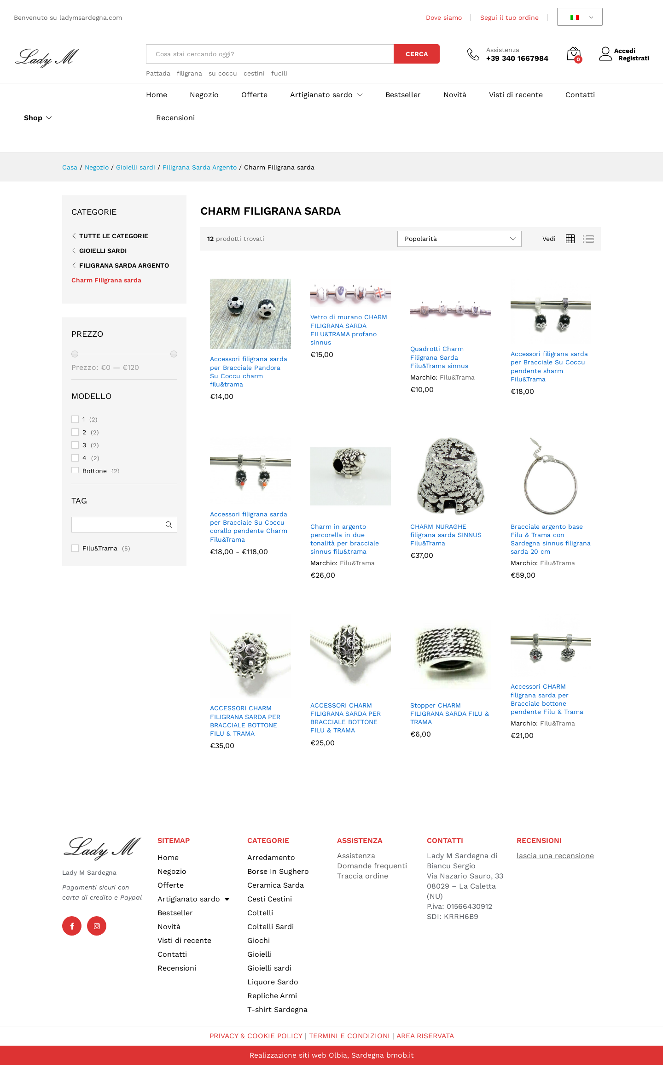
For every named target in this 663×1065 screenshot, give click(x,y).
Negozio (204, 95)
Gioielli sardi (103, 250)
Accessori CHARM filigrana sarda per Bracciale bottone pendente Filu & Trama (547, 699)
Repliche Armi (272, 995)
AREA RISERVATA (427, 1035)
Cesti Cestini (269, 899)
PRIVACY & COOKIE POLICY (252, 1035)
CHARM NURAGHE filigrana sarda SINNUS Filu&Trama (446, 535)
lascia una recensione (555, 855)
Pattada (158, 73)
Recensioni (175, 118)
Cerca (417, 54)
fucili (279, 73)
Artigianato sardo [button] (321, 95)
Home (156, 95)
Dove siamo (444, 17)
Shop (33, 118)
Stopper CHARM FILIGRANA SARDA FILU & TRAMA (449, 714)
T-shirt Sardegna (277, 1009)
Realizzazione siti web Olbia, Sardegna (316, 1055)
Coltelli (260, 912)
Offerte (254, 95)
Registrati (633, 58)
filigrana (189, 73)
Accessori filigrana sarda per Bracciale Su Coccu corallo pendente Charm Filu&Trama (248, 526)
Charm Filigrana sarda (106, 280)
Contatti (580, 95)
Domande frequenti (372, 865)
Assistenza (502, 49)
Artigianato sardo (193, 899)
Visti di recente (516, 95)
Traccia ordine (362, 876)
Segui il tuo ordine (509, 17)
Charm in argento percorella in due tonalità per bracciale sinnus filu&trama (344, 539)
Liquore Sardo (272, 981)
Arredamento (271, 857)
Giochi (258, 940)
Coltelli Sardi (270, 926)
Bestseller (403, 95)
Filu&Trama (457, 377)
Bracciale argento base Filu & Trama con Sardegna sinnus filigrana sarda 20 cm (551, 539)
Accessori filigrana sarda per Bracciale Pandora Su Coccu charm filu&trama (248, 371)
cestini (254, 73)
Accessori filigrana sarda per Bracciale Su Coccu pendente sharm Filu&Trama (549, 366)
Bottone (94, 470)
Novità (454, 95)
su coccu (223, 73)
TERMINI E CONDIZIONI (349, 1035)
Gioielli (259, 954)
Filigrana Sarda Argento (124, 265)
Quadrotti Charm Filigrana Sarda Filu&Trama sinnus (439, 357)
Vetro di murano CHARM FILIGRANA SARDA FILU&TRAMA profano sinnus (348, 329)
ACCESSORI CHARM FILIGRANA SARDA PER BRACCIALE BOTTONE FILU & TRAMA (245, 720)
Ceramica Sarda (275, 885)
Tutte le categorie (113, 236)
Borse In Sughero (278, 871)
